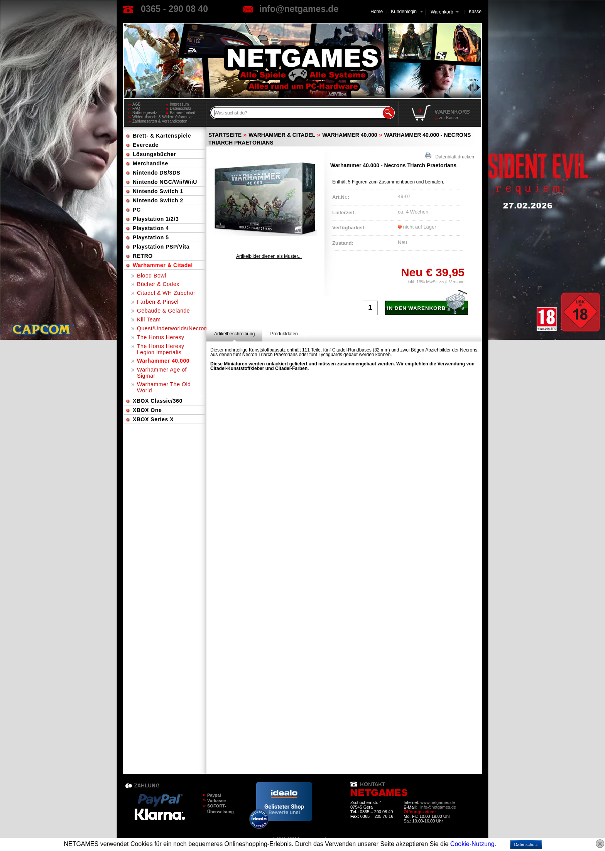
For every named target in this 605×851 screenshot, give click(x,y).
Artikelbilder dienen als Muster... (269, 256)
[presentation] (234, 333)
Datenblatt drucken (449, 156)
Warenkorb (442, 11)
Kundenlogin (407, 11)
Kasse (475, 11)
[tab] (234, 333)
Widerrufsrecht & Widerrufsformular (162, 117)
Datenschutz (180, 108)
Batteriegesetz (144, 113)
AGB (136, 104)
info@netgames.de (298, 9)
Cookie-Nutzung (472, 844)
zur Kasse (448, 117)
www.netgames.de (437, 802)
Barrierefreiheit (182, 113)
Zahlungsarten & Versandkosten (159, 121)
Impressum (179, 104)
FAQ (136, 108)
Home (376, 11)
